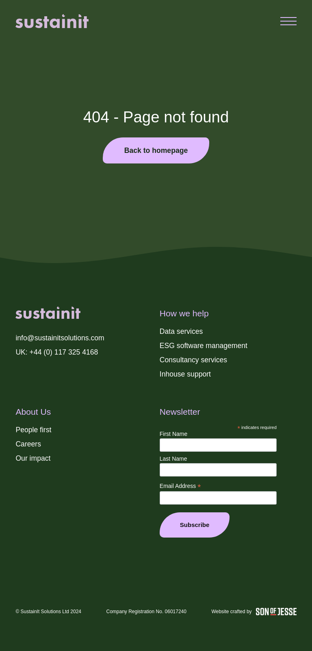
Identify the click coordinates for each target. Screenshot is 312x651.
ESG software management (203, 346)
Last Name (173, 458)
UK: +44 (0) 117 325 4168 (56, 352)
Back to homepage (156, 150)
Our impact (32, 458)
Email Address (180, 486)
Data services (181, 331)
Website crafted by (253, 611)
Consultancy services (193, 360)
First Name (173, 434)
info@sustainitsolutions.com (59, 338)
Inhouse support (185, 374)
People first (33, 430)
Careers (28, 444)
